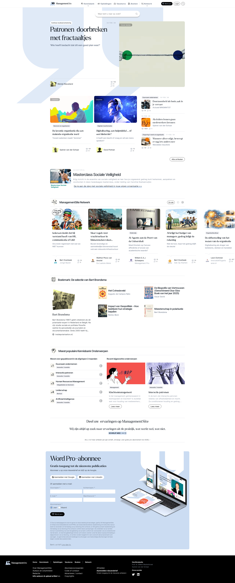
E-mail (53, 496)
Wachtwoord (88, 496)
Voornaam (54, 488)
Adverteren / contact (73, 573)
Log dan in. (66, 545)
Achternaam (88, 488)
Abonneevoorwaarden (74, 568)
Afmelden (101, 568)
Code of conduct (72, 571)
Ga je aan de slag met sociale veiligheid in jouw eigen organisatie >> (108, 186)
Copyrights (69, 576)
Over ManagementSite (42, 568)
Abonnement (55, 504)
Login (177, 4)
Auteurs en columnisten (43, 571)
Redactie (36, 573)
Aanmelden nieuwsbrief (107, 571)
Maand (64, 507)
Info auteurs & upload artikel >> (46, 576)
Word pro (166, 4)
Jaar (55, 507)
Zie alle (171, 202)
